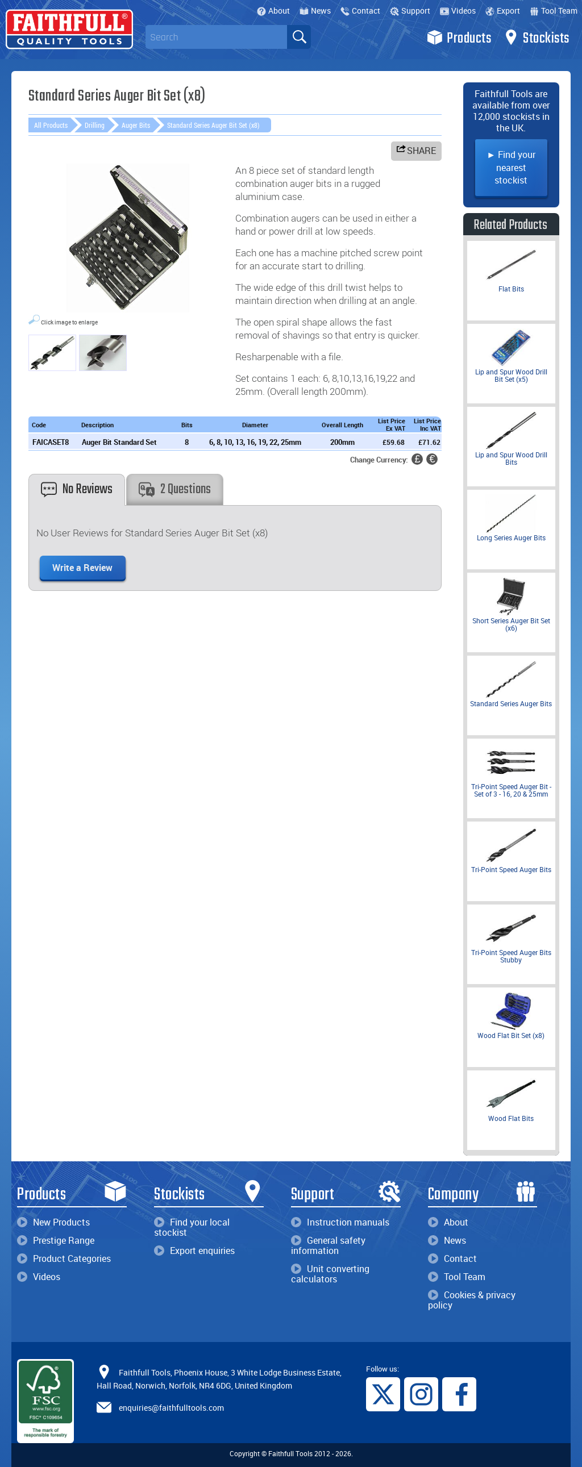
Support (410, 10)
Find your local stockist (192, 1227)
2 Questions (175, 489)
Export (502, 10)
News (315, 10)
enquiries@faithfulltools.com (171, 1407)
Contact (360, 10)
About (273, 10)
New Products (53, 1222)
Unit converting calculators (330, 1273)
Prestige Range (55, 1240)
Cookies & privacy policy (472, 1300)
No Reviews (77, 489)
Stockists (536, 37)
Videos (458, 10)
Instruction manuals (340, 1222)
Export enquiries (194, 1250)
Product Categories (64, 1258)
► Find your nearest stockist (511, 167)
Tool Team (553, 10)
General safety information (328, 1245)
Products (459, 37)
